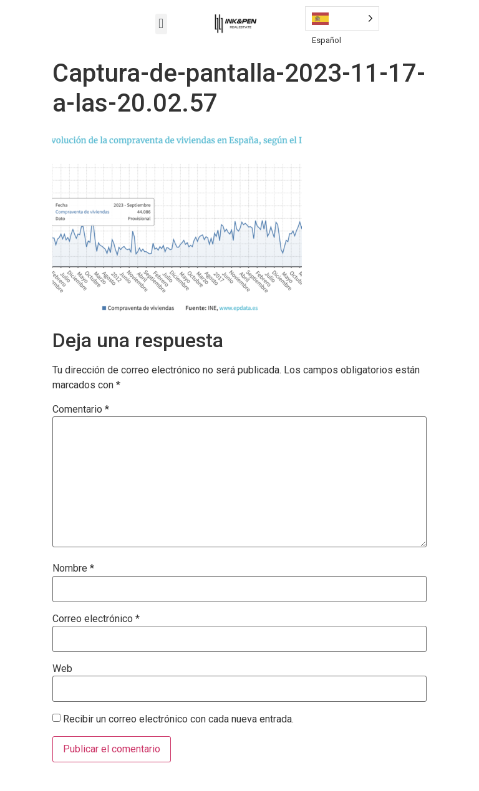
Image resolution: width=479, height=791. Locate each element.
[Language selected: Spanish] (342, 18)
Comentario (80, 410)
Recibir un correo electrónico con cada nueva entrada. (178, 719)
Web (62, 669)
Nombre (73, 568)
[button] (161, 24)
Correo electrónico (96, 619)
